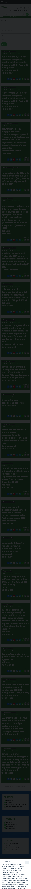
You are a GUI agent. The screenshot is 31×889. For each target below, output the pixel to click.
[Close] (27, 862)
